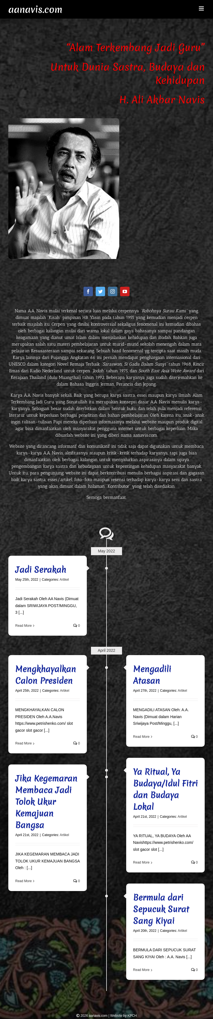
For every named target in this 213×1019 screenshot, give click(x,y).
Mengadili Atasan (152, 674)
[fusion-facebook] (88, 291)
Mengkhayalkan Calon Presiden (45, 674)
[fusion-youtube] (125, 291)
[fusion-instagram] (112, 291)
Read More (23, 626)
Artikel (64, 580)
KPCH (132, 1016)
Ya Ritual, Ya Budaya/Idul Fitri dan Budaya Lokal (165, 789)
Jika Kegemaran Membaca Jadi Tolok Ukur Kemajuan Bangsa (46, 802)
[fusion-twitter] (100, 291)
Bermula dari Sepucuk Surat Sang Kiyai (161, 909)
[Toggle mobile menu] (202, 8)
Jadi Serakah (40, 569)
